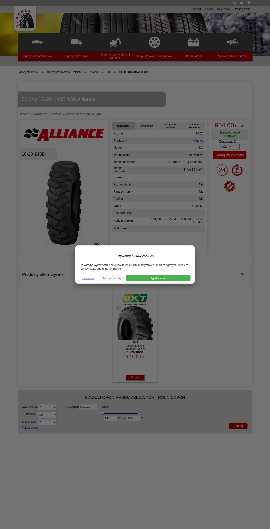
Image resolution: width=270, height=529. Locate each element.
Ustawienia (88, 278)
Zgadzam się (158, 278)
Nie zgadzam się (111, 278)
